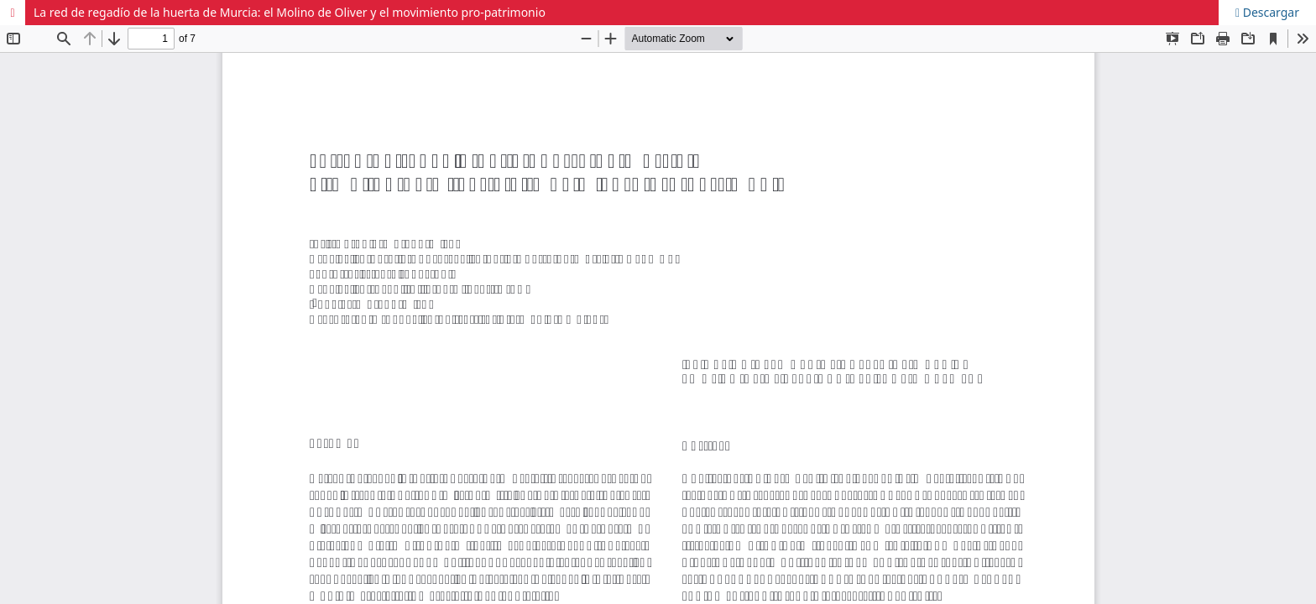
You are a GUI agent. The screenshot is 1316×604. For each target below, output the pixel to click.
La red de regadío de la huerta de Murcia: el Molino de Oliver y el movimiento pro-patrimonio (290, 12)
